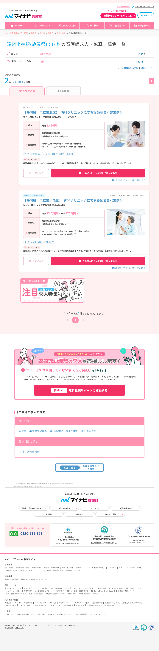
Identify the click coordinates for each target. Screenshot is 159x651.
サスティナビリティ (39, 625)
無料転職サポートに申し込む (118, 15)
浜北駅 (23, 431)
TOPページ (19, 25)
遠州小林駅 (56, 431)
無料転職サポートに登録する (79, 390)
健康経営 (51, 614)
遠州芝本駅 (72, 431)
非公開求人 (20, 82)
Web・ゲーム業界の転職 (23, 603)
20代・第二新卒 (40, 603)
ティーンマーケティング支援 (82, 588)
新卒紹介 (52, 603)
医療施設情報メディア (126, 591)
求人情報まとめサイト (13, 588)
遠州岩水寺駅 (88, 431)
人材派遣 (8, 603)
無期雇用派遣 (68, 605)
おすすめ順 (27, 91)
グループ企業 (58, 625)
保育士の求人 (55, 605)
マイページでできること (144, 7)
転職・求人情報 (67, 568)
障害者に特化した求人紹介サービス (19, 570)
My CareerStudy (97, 591)
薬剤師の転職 (137, 603)
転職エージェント (65, 603)
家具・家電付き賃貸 (36, 594)
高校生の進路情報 (11, 579)
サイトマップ (95, 508)
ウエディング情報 (12, 591)
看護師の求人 (11, 605)
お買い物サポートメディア (16, 594)
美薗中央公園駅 (38, 431)
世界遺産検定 (27, 591)
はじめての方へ (69, 25)
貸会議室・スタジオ (64, 614)
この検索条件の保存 (128, 68)
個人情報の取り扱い (125, 508)
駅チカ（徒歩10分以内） (33, 154)
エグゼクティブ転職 (82, 603)
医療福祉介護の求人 (73, 570)
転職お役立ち (144, 25)
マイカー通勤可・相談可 (55, 154)
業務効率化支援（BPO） (26, 614)
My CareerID (110, 591)
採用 (49, 625)
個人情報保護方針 (69, 625)
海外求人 (79, 568)
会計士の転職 (97, 603)
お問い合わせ (79, 514)
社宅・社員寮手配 (81, 614)
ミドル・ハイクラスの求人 (95, 568)
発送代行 (41, 614)
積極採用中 (71, 154)
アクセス (27, 625)
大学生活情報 (101, 588)
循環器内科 (33, 451)
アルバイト (112, 568)
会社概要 (19, 625)
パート (121, 568)
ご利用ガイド (44, 25)
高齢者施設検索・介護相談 (88, 594)
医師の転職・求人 (41, 605)
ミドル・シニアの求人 (135, 568)
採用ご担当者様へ (123, 7)
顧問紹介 (125, 603)
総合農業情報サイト (42, 591)
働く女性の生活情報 (116, 588)
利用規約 (49, 514)
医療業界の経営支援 (94, 605)
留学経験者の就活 (22, 568)
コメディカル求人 (25, 605)
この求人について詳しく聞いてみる (98, 173)
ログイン (145, 15)
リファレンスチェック (99, 614)
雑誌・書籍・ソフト (133, 588)
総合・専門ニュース (31, 588)
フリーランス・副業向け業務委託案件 (49, 570)
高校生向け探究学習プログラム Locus (34, 579)
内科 (21, 451)
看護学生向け (36, 568)
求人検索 (94, 25)
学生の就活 (9, 568)
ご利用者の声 (119, 25)
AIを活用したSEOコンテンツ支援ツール (61, 594)
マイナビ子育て (58, 591)
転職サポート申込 (110, 514)
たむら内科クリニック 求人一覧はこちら (129, 180)
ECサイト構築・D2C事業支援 (77, 591)
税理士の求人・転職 (112, 603)
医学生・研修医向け (51, 568)
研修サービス (10, 614)
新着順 (63, 91)
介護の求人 (80, 605)
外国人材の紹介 (110, 605)
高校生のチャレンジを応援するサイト (55, 588)
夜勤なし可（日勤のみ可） (34, 195)
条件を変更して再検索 (79, 467)
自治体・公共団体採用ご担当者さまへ (33, 508)
